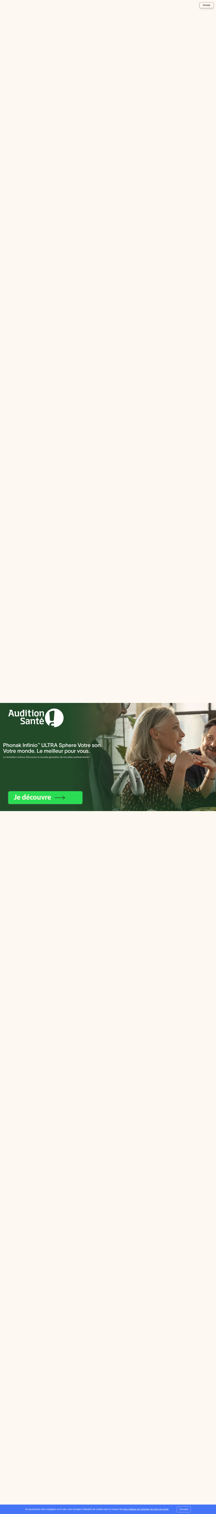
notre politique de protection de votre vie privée (146, 1509)
